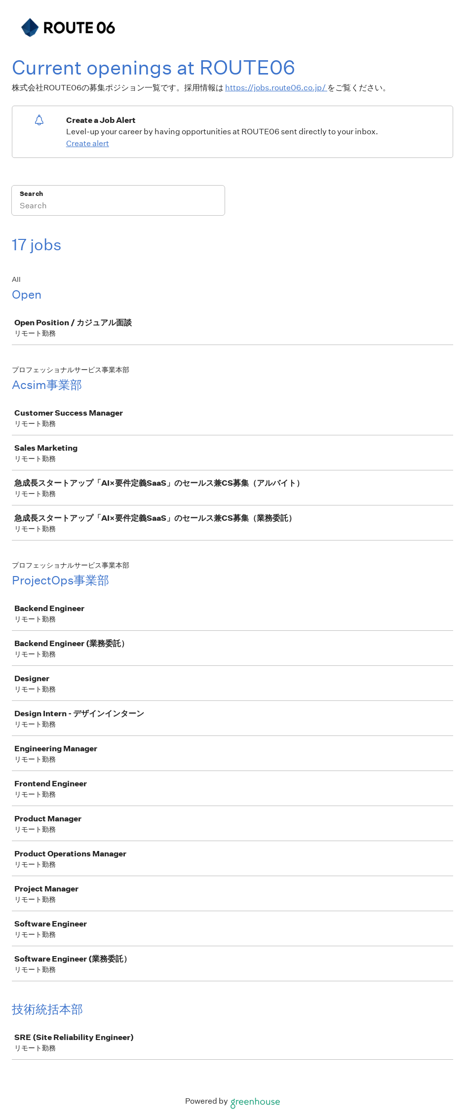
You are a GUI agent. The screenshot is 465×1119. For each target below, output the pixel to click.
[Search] (118, 206)
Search (31, 194)
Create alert (87, 143)
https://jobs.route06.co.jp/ (276, 87)
